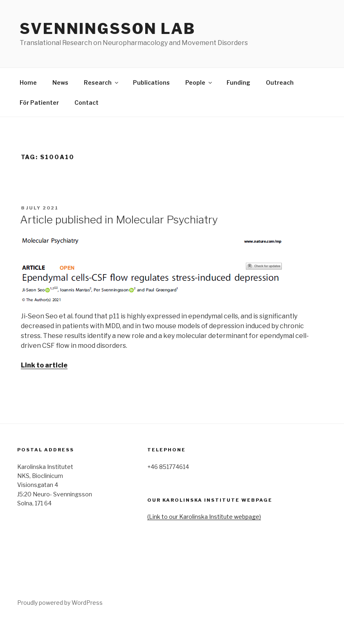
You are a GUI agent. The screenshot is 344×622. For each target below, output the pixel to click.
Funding (238, 82)
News (60, 82)
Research (101, 82)
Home (28, 82)
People (199, 82)
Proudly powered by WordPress (60, 602)
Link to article (44, 365)
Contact (86, 102)
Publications (151, 82)
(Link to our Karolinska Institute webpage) (204, 516)
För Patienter (39, 102)
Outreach (280, 82)
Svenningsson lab (108, 29)
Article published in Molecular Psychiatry (119, 219)
